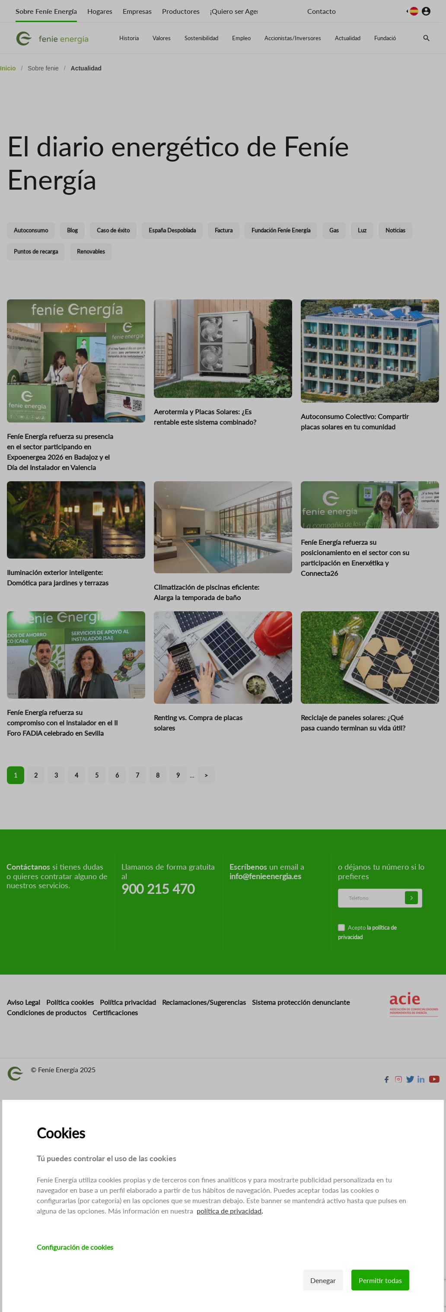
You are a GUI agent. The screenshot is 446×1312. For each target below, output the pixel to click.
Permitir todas (380, 1280)
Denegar (323, 1280)
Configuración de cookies (75, 1247)
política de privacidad (229, 1211)
